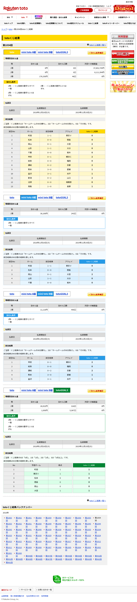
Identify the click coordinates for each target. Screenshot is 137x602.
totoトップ (8, 23)
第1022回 (19, 542)
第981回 (9, 562)
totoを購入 (21, 23)
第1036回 (78, 531)
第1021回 (29, 542)
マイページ (102, 10)
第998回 (39, 556)
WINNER (39, 17)
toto (10, 29)
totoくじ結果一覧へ (97, 45)
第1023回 (9, 542)
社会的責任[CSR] (32, 596)
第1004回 (78, 548)
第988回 (39, 559)
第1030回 (39, 536)
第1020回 (39, 542)
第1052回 (19, 525)
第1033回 (9, 536)
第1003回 (88, 548)
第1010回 (19, 548)
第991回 (9, 559)
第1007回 (48, 548)
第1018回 (58, 542)
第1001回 (9, 554)
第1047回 (68, 525)
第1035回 (88, 531)
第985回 (68, 559)
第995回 (68, 556)
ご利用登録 (84, 10)
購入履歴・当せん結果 (58, 17)
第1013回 (88, 542)
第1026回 (78, 536)
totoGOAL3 (62, 52)
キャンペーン (80, 17)
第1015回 (78, 542)
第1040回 (39, 531)
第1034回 (98, 531)
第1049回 (48, 525)
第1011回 (9, 548)
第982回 (98, 559)
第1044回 (98, 525)
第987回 (48, 559)
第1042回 (19, 531)
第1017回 (68, 542)
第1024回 (98, 536)
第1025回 (88, 536)
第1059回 (48, 519)
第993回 (88, 556)
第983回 (88, 559)
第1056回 (78, 519)
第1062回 (19, 519)
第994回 (78, 556)
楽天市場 (129, 2)
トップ (4, 29)
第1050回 (39, 525)
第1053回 (9, 525)
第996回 (58, 556)
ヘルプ (108, 6)
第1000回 (19, 554)
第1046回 (78, 525)
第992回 (98, 556)
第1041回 (29, 531)
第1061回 (29, 519)
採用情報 (44, 596)
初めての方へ (81, 6)
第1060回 (39, 519)
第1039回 (48, 531)
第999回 (29, 556)
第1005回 (68, 548)
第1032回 (19, 536)
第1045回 (88, 525)
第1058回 (58, 519)
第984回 (78, 559)
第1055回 (88, 519)
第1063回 (9, 519)
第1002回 (98, 548)
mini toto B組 (45, 52)
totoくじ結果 (93, 23)
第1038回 (58, 531)
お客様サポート (124, 17)
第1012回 (98, 542)
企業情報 (4, 596)
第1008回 (39, 548)
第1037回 (68, 531)
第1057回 (68, 519)
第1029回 (48, 536)
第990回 (19, 559)
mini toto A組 (28, 52)
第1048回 (58, 525)
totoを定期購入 (36, 23)
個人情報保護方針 (17, 596)
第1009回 (29, 548)
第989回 (29, 559)
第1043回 (9, 531)
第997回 (48, 556)
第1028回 (58, 536)
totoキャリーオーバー (111, 23)
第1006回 (58, 548)
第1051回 (29, 525)
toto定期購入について (54, 23)
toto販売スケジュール (75, 23)
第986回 (58, 559)
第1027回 (68, 536)
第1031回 (29, 536)
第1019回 (48, 542)
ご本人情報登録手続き (96, 6)
